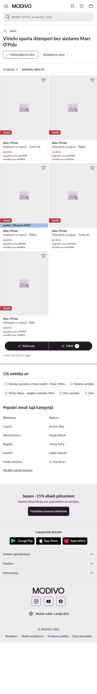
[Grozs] (90, 6)
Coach (7, 506)
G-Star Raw (57, 541)
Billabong (9, 497)
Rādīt (27, 355)
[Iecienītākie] (81, 6)
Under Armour (12, 541)
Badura (54, 497)
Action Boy (56, 506)
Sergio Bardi (57, 515)
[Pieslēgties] (72, 6)
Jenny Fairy (56, 524)
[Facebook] (60, 681)
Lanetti (7, 532)
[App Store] (48, 621)
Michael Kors (12, 515)
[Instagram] (36, 681)
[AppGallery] (74, 621)
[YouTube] (48, 681)
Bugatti (8, 524)
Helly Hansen (58, 532)
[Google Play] (22, 621)
